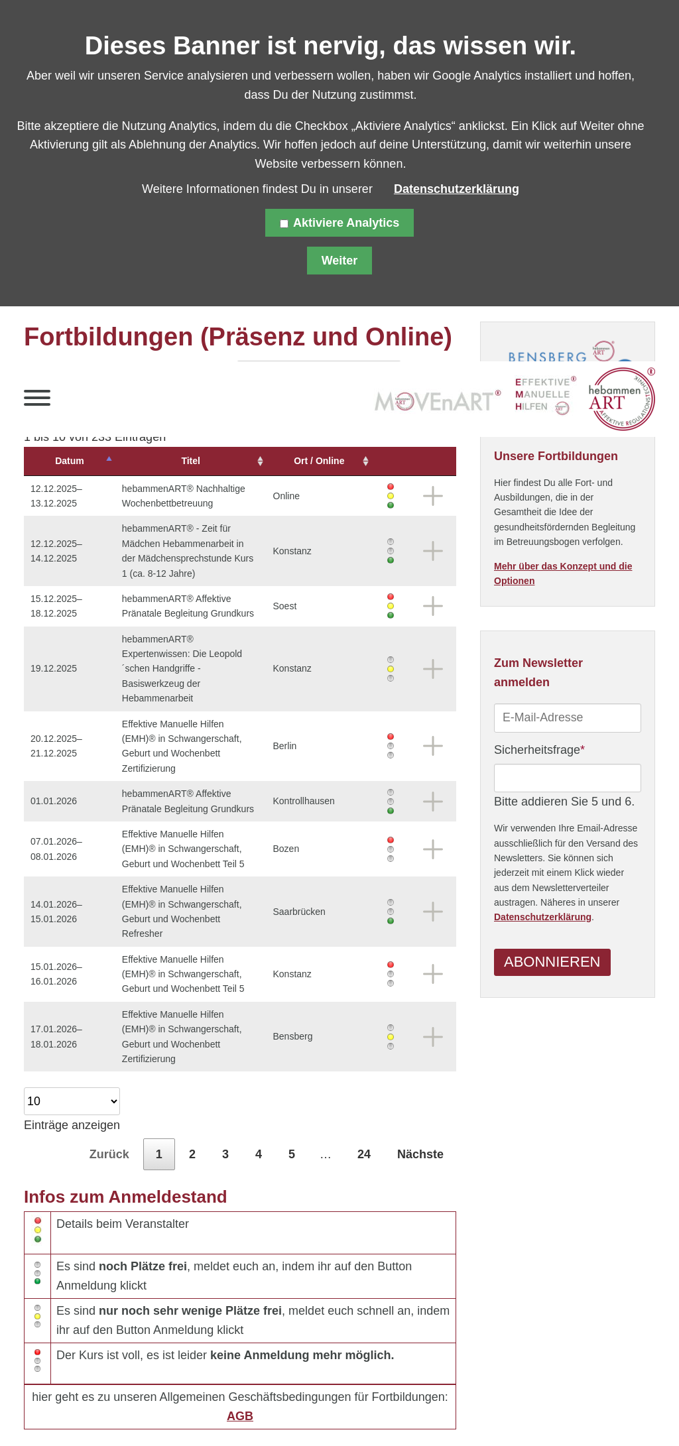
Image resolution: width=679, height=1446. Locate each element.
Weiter (340, 260)
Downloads (422, 1412)
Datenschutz (149, 1412)
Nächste (420, 1080)
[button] (37, 401)
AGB (240, 1342)
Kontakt (293, 1412)
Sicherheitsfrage (539, 748)
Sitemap (79, 1412)
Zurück (109, 1080)
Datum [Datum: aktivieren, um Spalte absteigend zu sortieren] (61, 460)
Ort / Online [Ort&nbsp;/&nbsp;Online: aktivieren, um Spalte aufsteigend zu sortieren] (341, 460)
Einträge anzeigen (72, 1035)
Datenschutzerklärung (542, 917)
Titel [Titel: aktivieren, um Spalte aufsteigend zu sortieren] (196, 460)
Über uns (353, 1412)
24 (364, 1080)
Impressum (228, 1412)
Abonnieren (552, 962)
